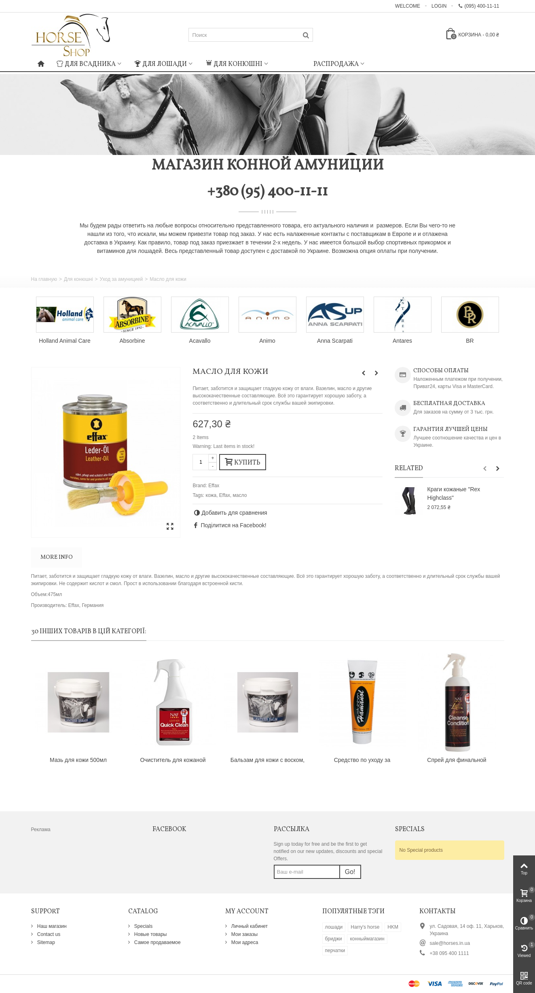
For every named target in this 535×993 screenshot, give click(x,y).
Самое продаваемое (157, 942)
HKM (392, 927)
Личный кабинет (249, 926)
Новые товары (150, 934)
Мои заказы (244, 934)
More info (56, 557)
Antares (402, 340)
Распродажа (336, 64)
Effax (213, 485)
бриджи (333, 939)
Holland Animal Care (64, 340)
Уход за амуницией (121, 279)
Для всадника (86, 64)
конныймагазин (367, 939)
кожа (211, 495)
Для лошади (160, 64)
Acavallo (200, 340)
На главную (44, 279)
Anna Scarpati (335, 340)
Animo (267, 340)
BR (470, 340)
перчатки (335, 950)
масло (240, 495)
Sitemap (45, 942)
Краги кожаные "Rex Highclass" (453, 493)
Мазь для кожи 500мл (78, 760)
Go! (350, 871)
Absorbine (132, 340)
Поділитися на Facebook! (233, 525)
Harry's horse (365, 927)
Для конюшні (233, 64)
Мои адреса (244, 942)
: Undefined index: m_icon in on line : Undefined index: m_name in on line (291, 63)
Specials (143, 926)
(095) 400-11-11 (478, 6)
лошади (334, 927)
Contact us (48, 934)
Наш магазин (51, 926)
